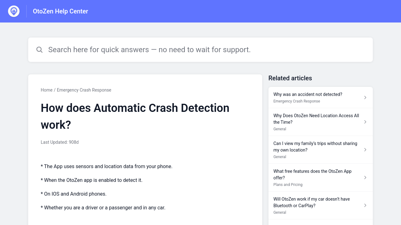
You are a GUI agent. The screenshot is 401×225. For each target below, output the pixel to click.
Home (47, 90)
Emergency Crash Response (84, 90)
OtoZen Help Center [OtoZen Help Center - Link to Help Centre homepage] (60, 11)
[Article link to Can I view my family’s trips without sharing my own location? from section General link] (320, 150)
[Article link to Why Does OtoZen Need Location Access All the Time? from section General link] (320, 122)
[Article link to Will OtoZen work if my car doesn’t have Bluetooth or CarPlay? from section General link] (320, 205)
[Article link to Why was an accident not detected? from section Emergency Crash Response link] (320, 97)
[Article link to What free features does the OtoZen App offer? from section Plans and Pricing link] (320, 178)
